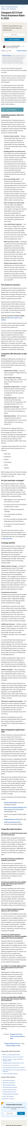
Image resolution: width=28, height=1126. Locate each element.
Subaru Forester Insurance (10, 1089)
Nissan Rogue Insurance (9, 1085)
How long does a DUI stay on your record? (14, 1067)
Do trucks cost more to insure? (11, 1065)
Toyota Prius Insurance (9, 1082)
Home (2, 7)
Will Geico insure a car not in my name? (13, 1057)
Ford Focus (13, 9)
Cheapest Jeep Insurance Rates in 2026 (13, 1063)
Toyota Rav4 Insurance (9, 1080)
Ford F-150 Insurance (8, 1096)
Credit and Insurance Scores (12, 822)
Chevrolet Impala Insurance (10, 1087)
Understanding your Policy (12, 819)
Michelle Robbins (16, 46)
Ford (7, 9)
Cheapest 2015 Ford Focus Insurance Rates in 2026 (17, 1036)
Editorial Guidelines (6, 55)
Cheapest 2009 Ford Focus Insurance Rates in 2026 (12, 1044)
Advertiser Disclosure (22, 50)
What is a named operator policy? (11, 1054)
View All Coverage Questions (10, 1073)
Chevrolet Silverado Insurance (10, 1094)
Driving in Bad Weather (11, 802)
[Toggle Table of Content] (12, 110)
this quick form (7, 538)
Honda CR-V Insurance (9, 1098)
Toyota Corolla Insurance (9, 1092)
